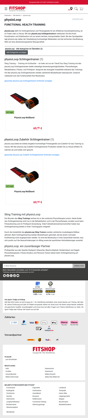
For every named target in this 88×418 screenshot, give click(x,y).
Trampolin (62, 391)
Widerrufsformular (12, 377)
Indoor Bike (63, 393)
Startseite (7, 15)
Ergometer (36, 388)
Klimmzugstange (39, 405)
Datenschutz (49, 369)
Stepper (61, 399)
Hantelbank (37, 393)
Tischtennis (10, 393)
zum (11, 359)
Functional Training (39, 402)
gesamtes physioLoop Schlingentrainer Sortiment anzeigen (28, 81)
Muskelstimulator (65, 405)
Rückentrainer (11, 405)
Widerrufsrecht (50, 374)
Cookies (8, 371)
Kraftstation (37, 391)
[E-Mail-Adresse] (38, 266)
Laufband (62, 388)
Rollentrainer (37, 399)
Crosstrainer (10, 388)
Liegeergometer (64, 396)
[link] (4, 276)
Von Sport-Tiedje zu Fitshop (15, 300)
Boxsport (36, 396)
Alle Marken (17, 15)
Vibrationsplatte (12, 407)
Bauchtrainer (63, 402)
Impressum (49, 371)
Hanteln (9, 396)
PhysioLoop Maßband (24, 117)
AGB (7, 369)
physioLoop (26, 15)
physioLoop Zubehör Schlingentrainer (27, 139)
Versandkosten (11, 374)
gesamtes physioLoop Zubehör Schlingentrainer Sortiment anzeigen (31, 155)
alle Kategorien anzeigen (16, 52)
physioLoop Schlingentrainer (21, 59)
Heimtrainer (10, 399)
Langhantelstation (12, 402)
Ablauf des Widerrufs (52, 377)
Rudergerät (10, 391)
